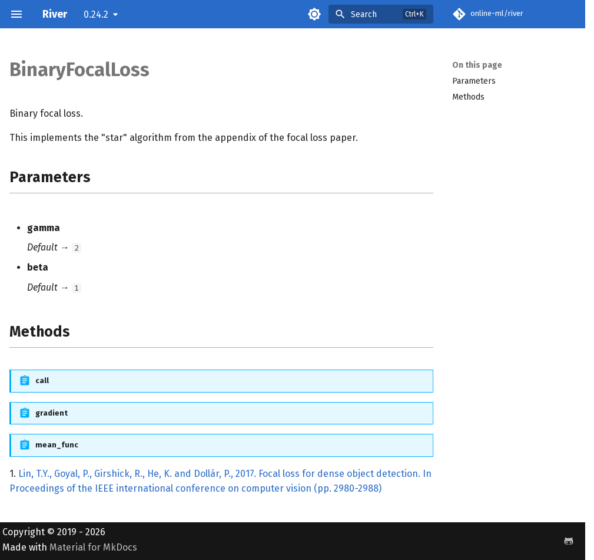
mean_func (56, 444)
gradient (51, 413)
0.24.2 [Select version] (96, 14)
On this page (477, 65)
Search (364, 14)
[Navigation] (16, 14)
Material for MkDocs (93, 547)
